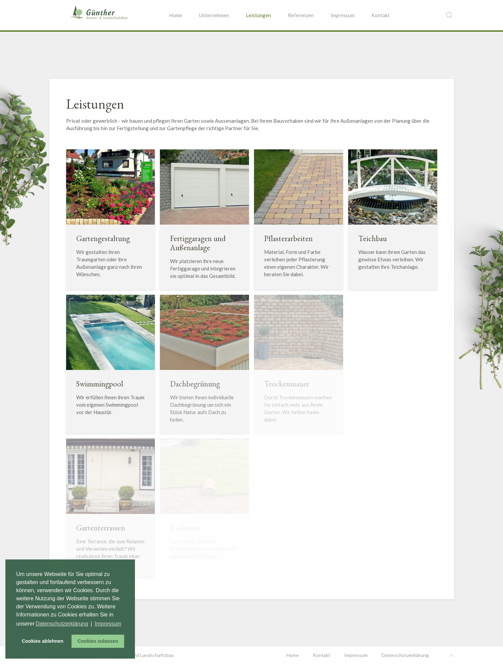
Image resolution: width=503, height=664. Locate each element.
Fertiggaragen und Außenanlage (198, 243)
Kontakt (380, 15)
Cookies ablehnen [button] (42, 641)
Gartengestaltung (103, 238)
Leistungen (258, 15)
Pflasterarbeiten (288, 238)
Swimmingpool (99, 384)
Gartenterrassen (100, 528)
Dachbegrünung (195, 384)
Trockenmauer (286, 384)
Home (175, 15)
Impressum (343, 15)
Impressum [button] (108, 624)
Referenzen (301, 15)
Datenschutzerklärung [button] (61, 624)
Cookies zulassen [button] (97, 641)
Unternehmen (214, 15)
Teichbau (372, 238)
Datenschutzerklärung (405, 655)
